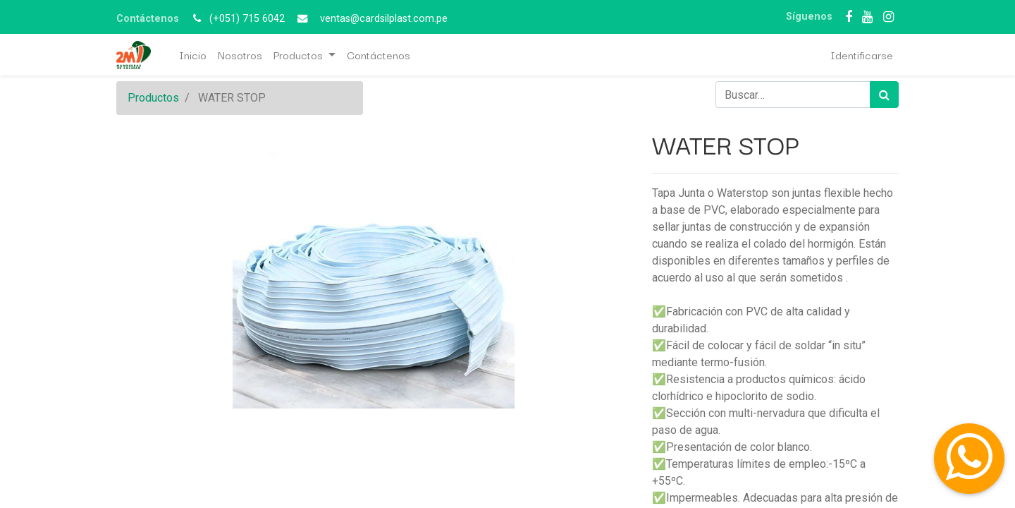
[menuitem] (192, 55)
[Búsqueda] (884, 94)
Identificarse (861, 54)
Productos (153, 97)
